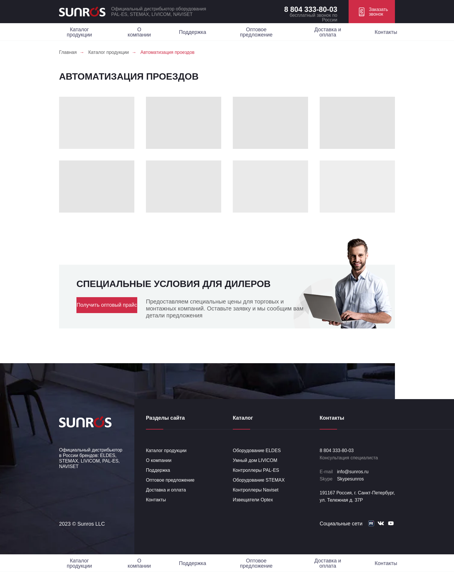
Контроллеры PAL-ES (256, 470)
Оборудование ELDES (257, 450)
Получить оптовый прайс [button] (107, 305)
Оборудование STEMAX (259, 480)
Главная (68, 52)
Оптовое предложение (256, 32)
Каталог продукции (79, 32)
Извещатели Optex (253, 499)
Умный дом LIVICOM (255, 460)
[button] (372, 11)
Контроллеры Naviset (256, 489)
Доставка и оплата (327, 32)
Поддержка (192, 32)
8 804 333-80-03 (310, 9)
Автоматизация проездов (167, 52)
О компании (139, 32)
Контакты (386, 32)
